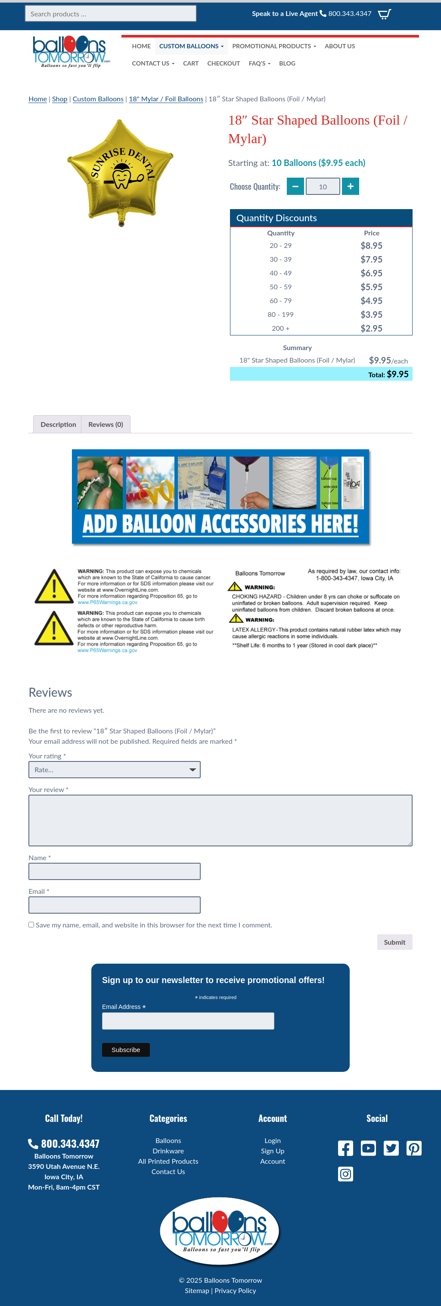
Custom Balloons (191, 46)
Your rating (47, 756)
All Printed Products (168, 1161)
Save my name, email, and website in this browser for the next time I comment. (154, 925)
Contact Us (153, 63)
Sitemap (197, 1290)
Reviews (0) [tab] (105, 424)
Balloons (168, 1140)
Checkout (223, 63)
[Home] (71, 66)
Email (39, 891)
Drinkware (168, 1150)
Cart (191, 63)
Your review (48, 789)
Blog (287, 63)
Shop (60, 98)
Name (39, 857)
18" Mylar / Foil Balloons (166, 98)
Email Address (124, 1007)
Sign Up (272, 1150)
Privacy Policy (235, 1290)
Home (141, 46)
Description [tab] (58, 424)
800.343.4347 (345, 13)
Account (272, 1161)
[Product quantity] (323, 186)
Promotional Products (274, 46)
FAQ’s (260, 63)
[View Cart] (384, 13)
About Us (340, 46)
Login (272, 1140)
